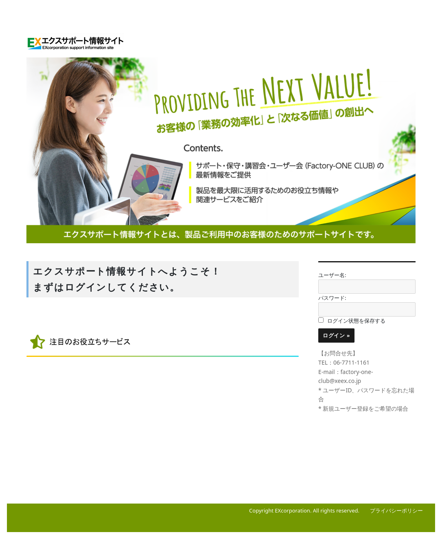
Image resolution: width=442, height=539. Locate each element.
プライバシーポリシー (396, 510)
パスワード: (332, 297)
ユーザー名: (332, 275)
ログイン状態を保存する (356, 320)
